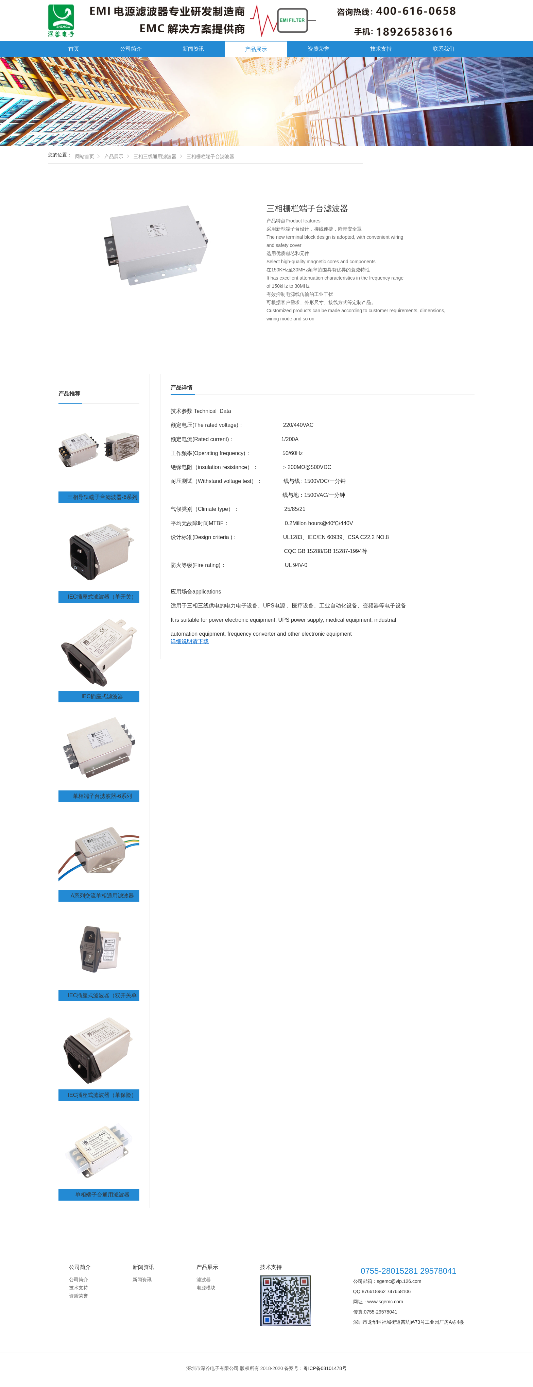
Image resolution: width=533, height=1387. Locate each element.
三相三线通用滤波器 (155, 156)
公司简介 (131, 49)
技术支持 (381, 49)
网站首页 (84, 156)
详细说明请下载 (190, 641)
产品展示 (256, 49)
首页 (73, 49)
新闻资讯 (193, 49)
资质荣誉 (318, 49)
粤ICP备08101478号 (325, 1368)
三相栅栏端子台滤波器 (210, 156)
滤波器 (203, 1279)
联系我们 (443, 49)
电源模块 (206, 1287)
